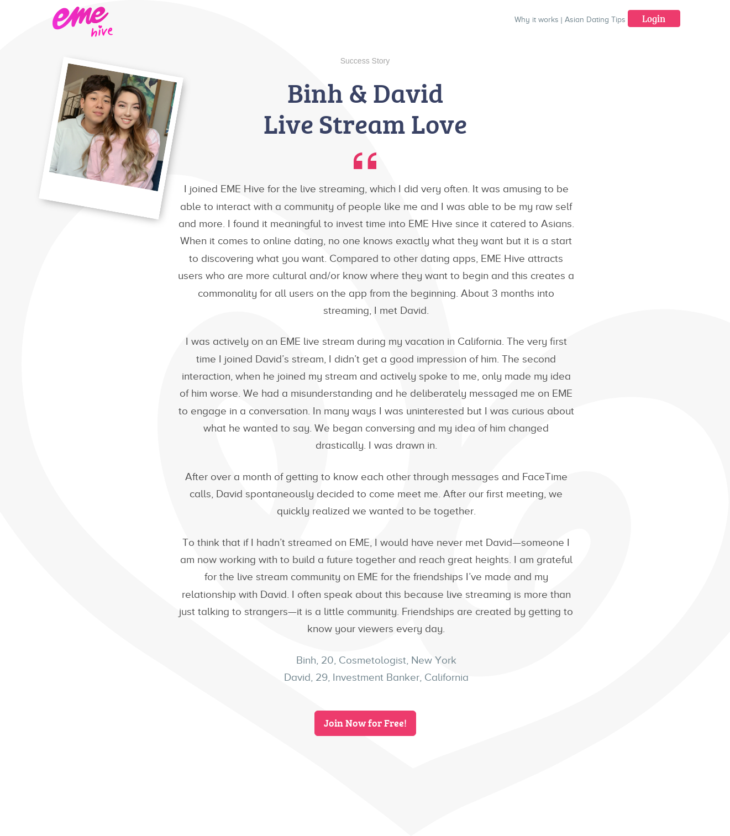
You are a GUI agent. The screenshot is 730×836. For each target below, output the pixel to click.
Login (653, 18)
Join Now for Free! (365, 722)
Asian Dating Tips (595, 19)
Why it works (536, 19)
